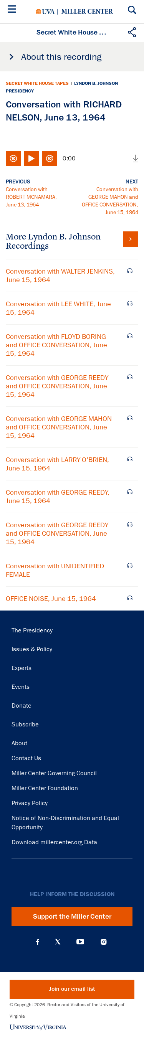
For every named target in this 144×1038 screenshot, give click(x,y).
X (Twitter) (57, 941)
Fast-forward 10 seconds (49, 158)
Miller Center (87, 11)
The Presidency (32, 630)
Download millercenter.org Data (54, 842)
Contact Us (26, 758)
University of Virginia (45, 11)
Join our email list (72, 989)
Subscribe (25, 724)
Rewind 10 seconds (13, 158)
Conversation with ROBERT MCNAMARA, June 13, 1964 (31, 197)
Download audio (135, 158)
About (19, 743)
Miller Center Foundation (45, 788)
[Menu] (13, 10)
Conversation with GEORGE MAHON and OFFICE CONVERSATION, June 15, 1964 (59, 427)
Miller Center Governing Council (54, 773)
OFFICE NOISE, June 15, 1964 (51, 598)
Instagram (103, 942)
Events (21, 687)
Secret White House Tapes (37, 83)
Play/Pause (31, 158)
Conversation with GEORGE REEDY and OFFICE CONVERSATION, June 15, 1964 (57, 386)
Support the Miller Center (72, 916)
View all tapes (130, 239)
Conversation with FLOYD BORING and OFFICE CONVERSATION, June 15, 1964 (56, 345)
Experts (21, 668)
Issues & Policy (32, 649)
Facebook (37, 942)
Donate (21, 706)
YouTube (80, 942)
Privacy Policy (30, 803)
